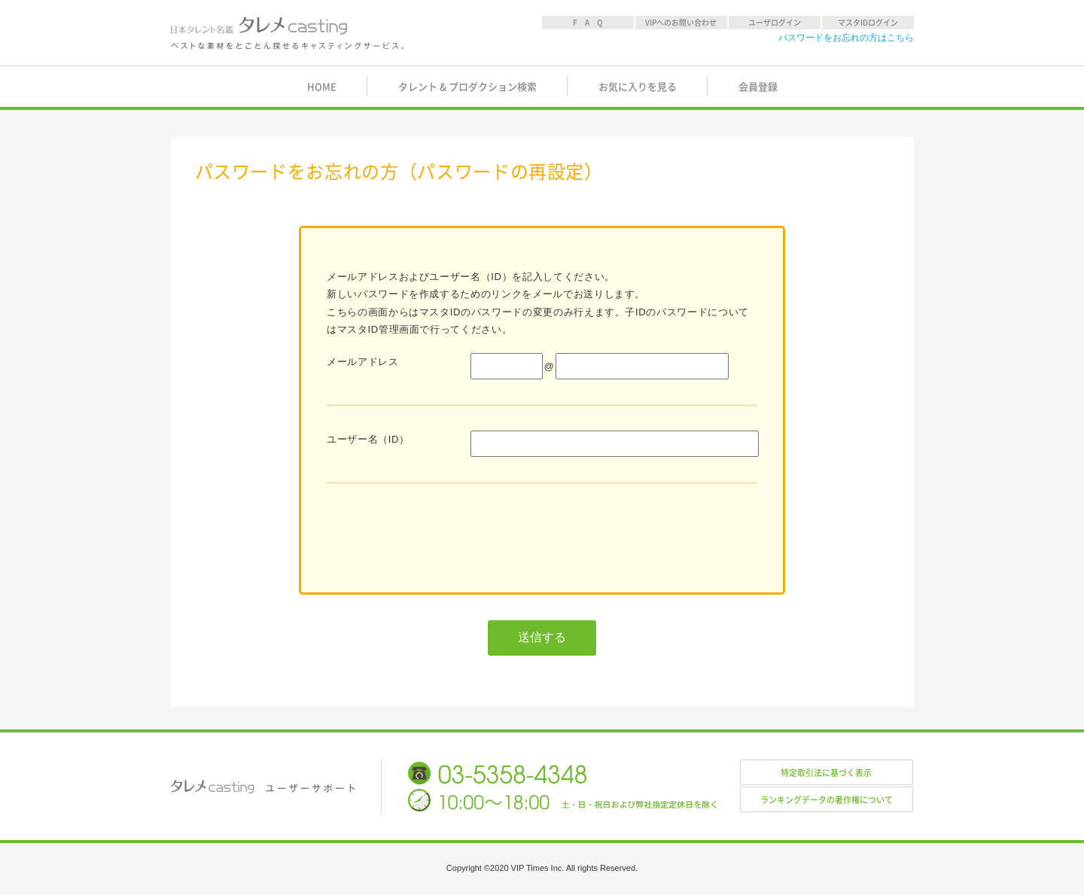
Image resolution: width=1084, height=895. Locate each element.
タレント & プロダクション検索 (467, 87)
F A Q (588, 22)
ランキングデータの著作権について (826, 800)
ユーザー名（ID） (368, 439)
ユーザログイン (774, 22)
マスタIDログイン (868, 22)
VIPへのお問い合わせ (681, 22)
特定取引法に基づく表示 (826, 773)
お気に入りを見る (637, 87)
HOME (321, 87)
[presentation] (441, 537)
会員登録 (758, 87)
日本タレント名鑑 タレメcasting (288, 33)
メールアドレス (363, 361)
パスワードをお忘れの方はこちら (846, 37)
